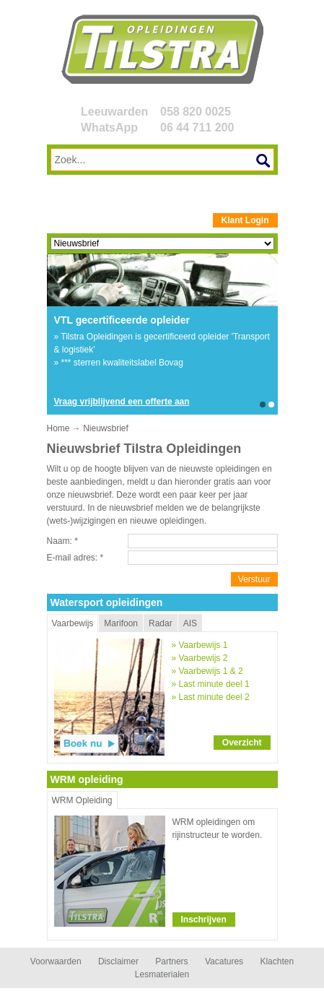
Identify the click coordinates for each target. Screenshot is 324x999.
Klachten (277, 961)
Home (58, 428)
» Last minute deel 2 (211, 697)
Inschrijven (204, 919)
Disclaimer (118, 961)
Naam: (62, 541)
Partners (171, 961)
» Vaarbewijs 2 (200, 658)
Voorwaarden (56, 961)
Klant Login (245, 220)
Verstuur (254, 579)
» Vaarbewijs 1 (200, 645)
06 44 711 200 (197, 127)
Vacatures (224, 961)
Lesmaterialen (162, 974)
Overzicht (242, 743)
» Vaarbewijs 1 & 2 (207, 671)
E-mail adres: (75, 558)
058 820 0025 (195, 111)
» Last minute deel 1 (211, 684)
